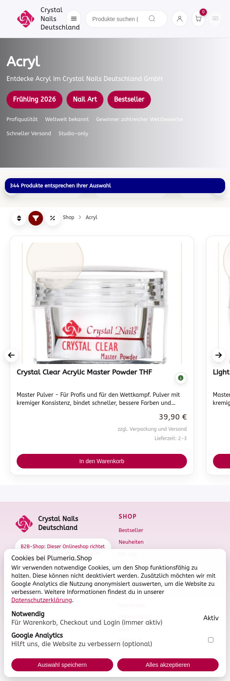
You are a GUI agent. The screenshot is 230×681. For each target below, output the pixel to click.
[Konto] (180, 19)
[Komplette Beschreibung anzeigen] (181, 378)
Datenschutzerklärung (41, 600)
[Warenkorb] (198, 19)
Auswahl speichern (62, 665)
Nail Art (85, 99)
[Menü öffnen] (73, 19)
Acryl (91, 217)
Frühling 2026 (34, 99)
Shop (68, 217)
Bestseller (129, 99)
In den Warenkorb (101, 461)
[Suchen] (152, 18)
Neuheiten (131, 542)
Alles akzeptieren (168, 665)
